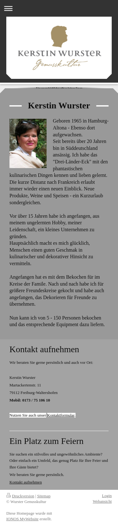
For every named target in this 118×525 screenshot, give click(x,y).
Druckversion (20, 496)
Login (107, 495)
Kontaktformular (61, 415)
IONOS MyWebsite (22, 519)
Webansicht (102, 501)
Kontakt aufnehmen (25, 482)
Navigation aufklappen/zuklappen (59, 8)
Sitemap (44, 496)
